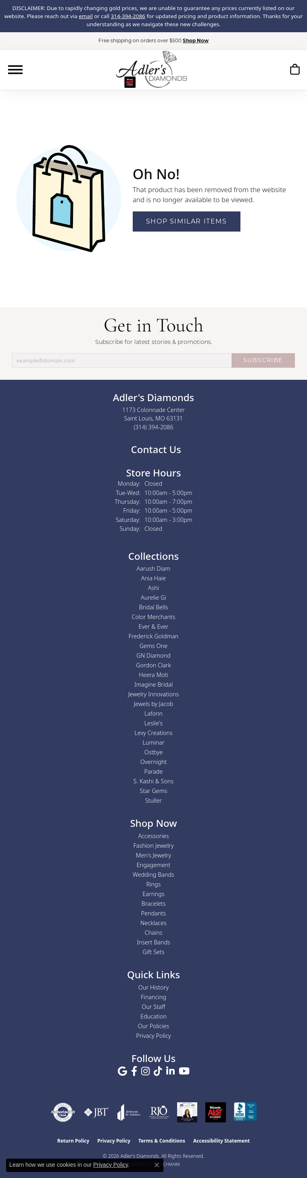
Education (153, 1016)
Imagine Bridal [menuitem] (153, 684)
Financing (153, 997)
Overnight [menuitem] (153, 762)
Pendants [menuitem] (153, 913)
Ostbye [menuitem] (153, 752)
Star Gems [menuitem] (153, 791)
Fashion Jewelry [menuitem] (154, 845)
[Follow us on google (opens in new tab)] (122, 1071)
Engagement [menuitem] (154, 865)
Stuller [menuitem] (153, 800)
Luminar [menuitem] (153, 742)
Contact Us (154, 449)
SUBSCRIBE (263, 360)
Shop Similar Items (186, 221)
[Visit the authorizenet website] (62, 1112)
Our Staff (153, 1006)
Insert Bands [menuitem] (153, 942)
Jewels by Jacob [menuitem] (153, 704)
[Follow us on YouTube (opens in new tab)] (184, 1071)
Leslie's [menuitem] (153, 723)
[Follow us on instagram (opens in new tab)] (145, 1071)
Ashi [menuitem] (153, 588)
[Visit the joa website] (129, 1112)
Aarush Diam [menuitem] (154, 568)
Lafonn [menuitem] (153, 713)
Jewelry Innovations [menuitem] (153, 694)
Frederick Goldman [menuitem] (154, 636)
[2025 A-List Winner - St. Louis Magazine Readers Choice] (215, 1112)
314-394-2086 (128, 16)
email (86, 16)
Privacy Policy (153, 1035)
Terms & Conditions (161, 1140)
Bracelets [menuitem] (154, 903)
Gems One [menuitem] (153, 646)
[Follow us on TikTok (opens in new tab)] (158, 1071)
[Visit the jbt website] (96, 1112)
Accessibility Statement (221, 1140)
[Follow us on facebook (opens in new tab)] (134, 1071)
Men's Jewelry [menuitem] (153, 855)
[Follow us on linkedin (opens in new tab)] (170, 1071)
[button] (294, 70)
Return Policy (73, 1140)
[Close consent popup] (157, 1165)
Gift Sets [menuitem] (153, 952)
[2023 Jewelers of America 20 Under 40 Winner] (187, 1112)
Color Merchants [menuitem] (153, 617)
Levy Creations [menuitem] (153, 733)
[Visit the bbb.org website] (245, 1112)
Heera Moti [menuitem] (153, 675)
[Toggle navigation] (15, 69)
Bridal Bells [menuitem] (153, 607)
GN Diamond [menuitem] (153, 655)
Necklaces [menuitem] (153, 923)
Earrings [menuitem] (153, 894)
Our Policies (153, 1026)
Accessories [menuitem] (153, 836)
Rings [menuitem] (153, 884)
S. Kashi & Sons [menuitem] (153, 781)
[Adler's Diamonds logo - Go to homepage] (151, 69)
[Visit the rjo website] (159, 1112)
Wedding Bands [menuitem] (153, 874)
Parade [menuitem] (153, 771)
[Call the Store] (153, 427)
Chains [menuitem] (154, 932)
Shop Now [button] (196, 40)
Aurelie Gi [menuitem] (153, 597)
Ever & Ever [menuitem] (153, 626)
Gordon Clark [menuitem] (153, 665)
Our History (153, 987)
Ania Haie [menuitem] (153, 578)
